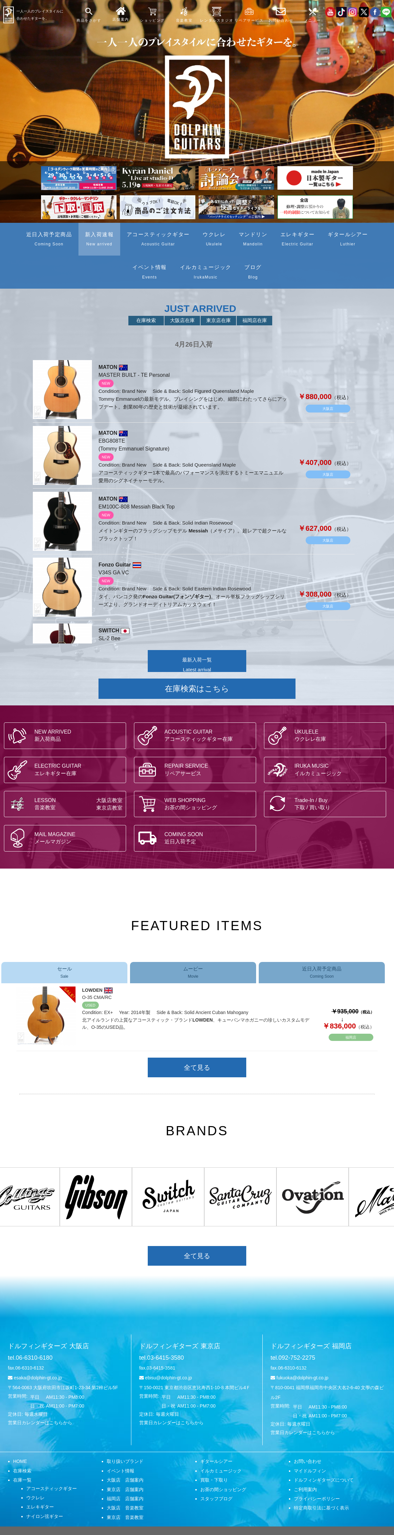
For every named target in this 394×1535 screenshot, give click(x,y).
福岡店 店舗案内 (125, 1498)
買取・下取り (214, 1480)
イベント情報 (120, 1470)
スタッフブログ (216, 1498)
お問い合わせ (307, 1461)
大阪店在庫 (182, 320)
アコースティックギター (51, 1488)
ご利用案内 (305, 1489)
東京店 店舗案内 (125, 1489)
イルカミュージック (221, 1470)
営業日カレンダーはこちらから (40, 1422)
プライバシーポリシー (317, 1498)
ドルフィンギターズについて (324, 1480)
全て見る (197, 1067)
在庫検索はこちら (197, 688)
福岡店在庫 (254, 320)
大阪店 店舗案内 (125, 1480)
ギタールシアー (216, 1461)
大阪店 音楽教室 (125, 1507)
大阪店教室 (109, 800)
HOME (20, 1461)
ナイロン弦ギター (44, 1516)
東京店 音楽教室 (125, 1517)
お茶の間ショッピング (223, 1489)
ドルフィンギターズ (48, 1346)
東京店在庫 (218, 320)
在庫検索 (146, 320)
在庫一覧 (22, 1480)
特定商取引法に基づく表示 (321, 1507)
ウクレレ (35, 1497)
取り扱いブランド (125, 1461)
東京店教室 (109, 807)
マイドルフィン (310, 1470)
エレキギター (40, 1506)
